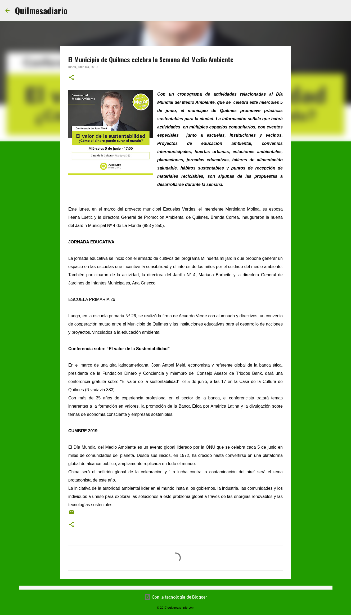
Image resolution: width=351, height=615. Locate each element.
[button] (71, 78)
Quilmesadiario (41, 10)
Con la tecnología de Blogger (175, 597)
